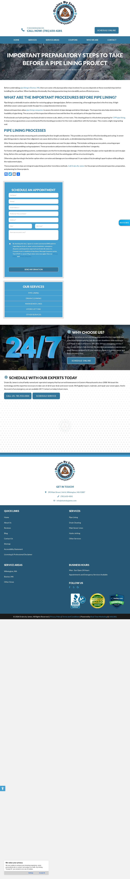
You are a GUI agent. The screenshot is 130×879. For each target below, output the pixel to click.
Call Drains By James (76, 166)
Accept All (42, 873)
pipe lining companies (34, 110)
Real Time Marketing (99, 617)
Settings (30, 873)
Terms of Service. (25, 256)
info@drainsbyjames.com (66, 500)
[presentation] (33, 262)
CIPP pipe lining (119, 117)
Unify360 (112, 617)
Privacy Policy (55, 617)
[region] (26, 867)
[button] (2, 788)
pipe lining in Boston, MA (30, 88)
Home (38, 69)
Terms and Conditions (71, 617)
